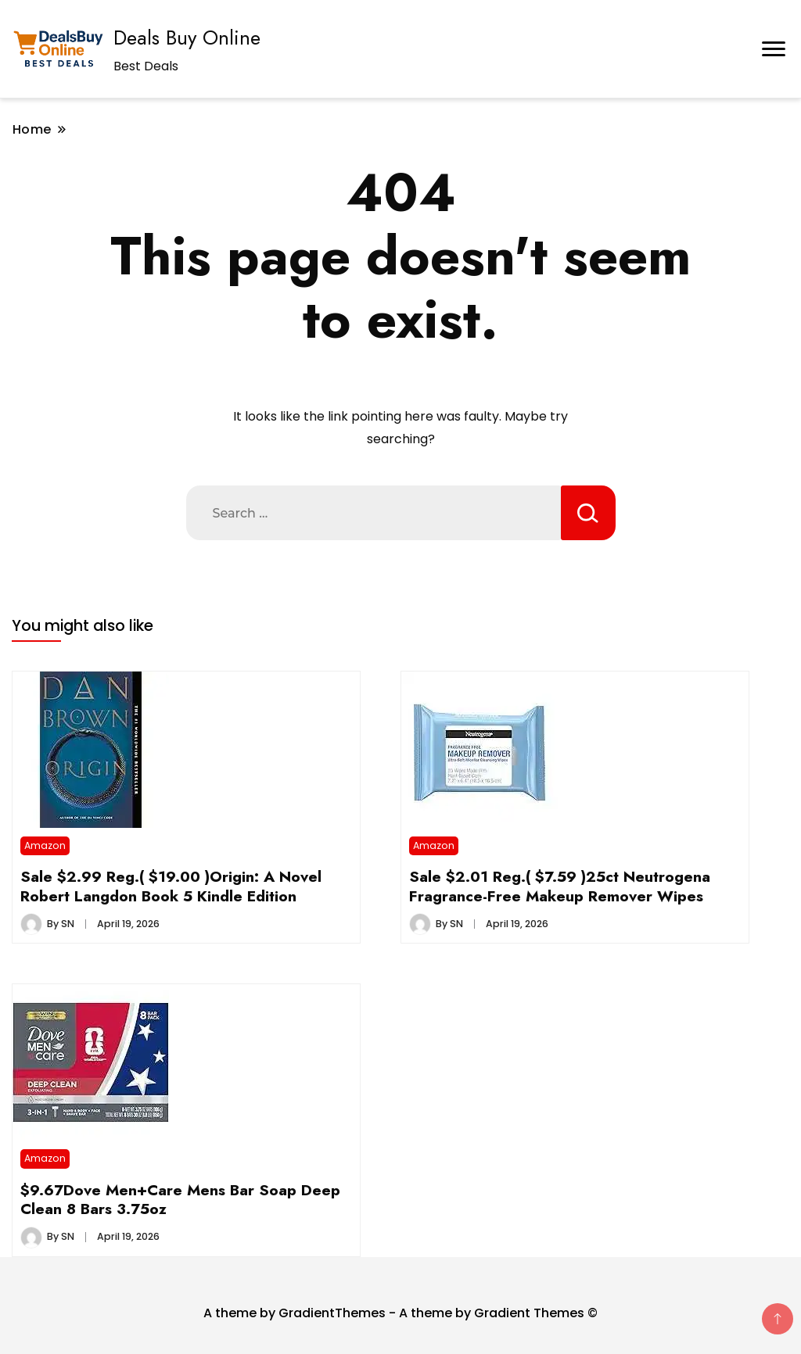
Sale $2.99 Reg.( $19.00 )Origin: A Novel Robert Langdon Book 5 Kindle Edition (170, 885)
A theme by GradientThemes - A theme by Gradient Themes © (400, 1313)
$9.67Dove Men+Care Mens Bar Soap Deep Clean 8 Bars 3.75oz (180, 1199)
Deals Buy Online (186, 37)
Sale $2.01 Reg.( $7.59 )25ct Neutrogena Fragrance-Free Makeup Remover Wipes (559, 885)
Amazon (45, 845)
